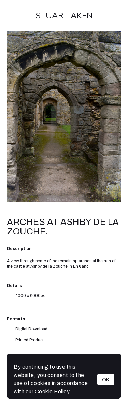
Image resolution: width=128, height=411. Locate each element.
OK (106, 379)
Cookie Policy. (53, 391)
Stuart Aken (64, 15)
